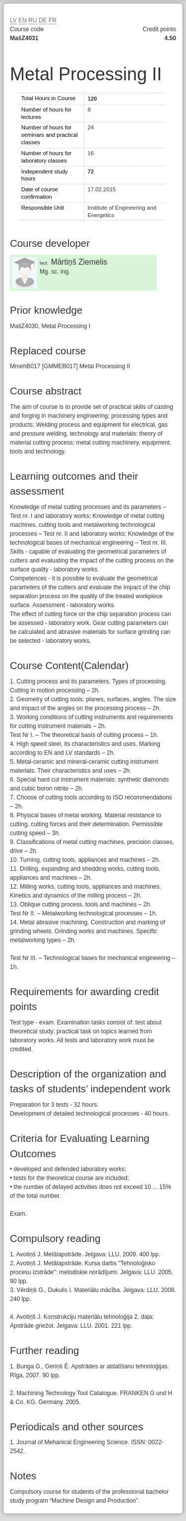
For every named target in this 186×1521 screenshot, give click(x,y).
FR (53, 20)
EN (22, 20)
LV (13, 20)
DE (43, 20)
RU (32, 20)
